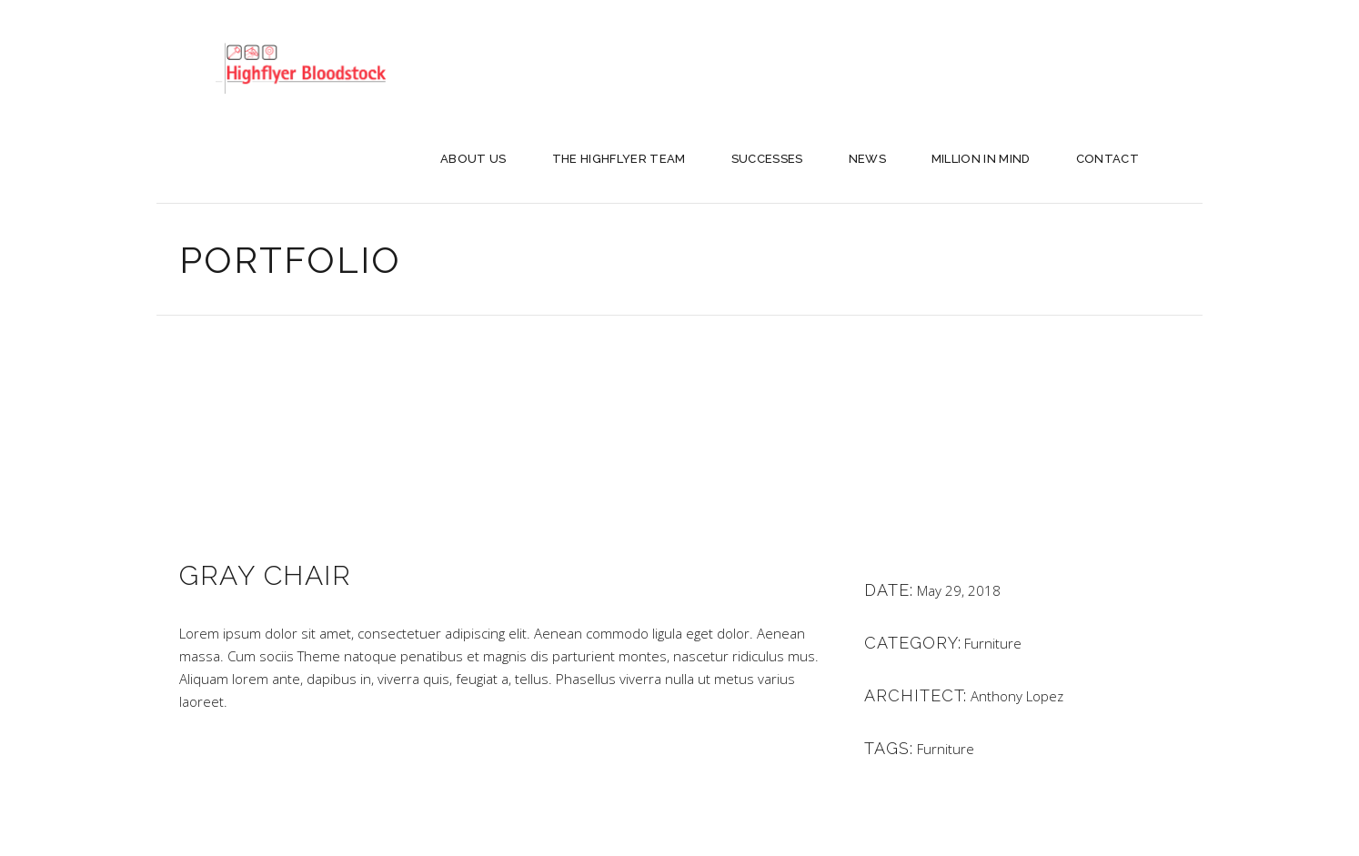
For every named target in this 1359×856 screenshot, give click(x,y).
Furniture (993, 643)
